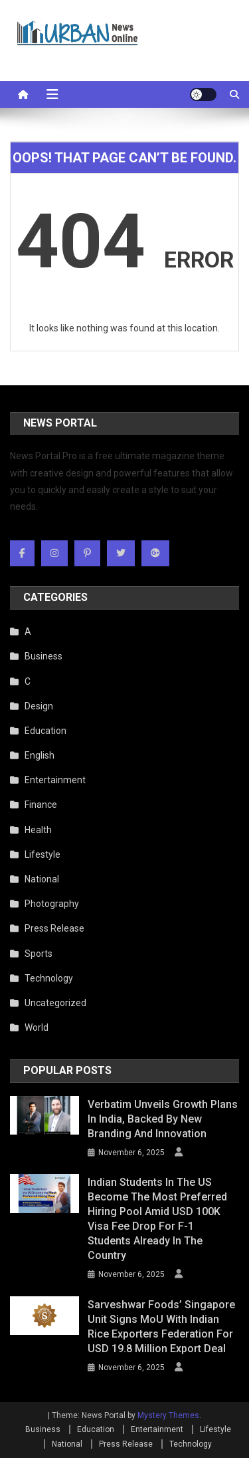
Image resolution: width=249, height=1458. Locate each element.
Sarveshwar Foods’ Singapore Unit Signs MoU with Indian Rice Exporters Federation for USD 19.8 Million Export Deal (161, 1326)
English (39, 755)
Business (43, 656)
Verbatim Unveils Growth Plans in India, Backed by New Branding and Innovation (163, 1119)
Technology (49, 978)
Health (38, 829)
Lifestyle (42, 854)
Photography (52, 903)
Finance (41, 804)
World (36, 1027)
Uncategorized (55, 1003)
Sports (38, 953)
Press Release (54, 928)
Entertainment (55, 780)
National (42, 879)
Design (39, 706)
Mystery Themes (168, 1415)
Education (45, 730)
